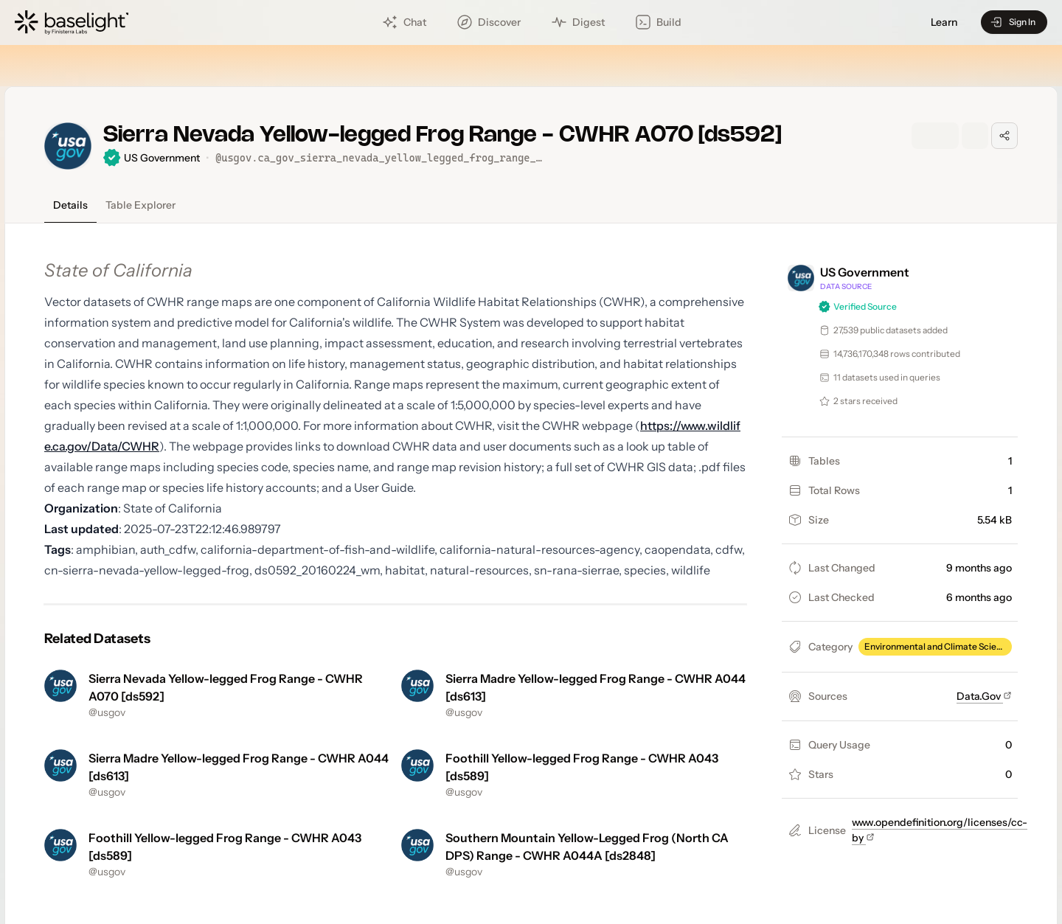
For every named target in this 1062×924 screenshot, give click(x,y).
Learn (944, 22)
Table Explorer (140, 205)
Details (70, 205)
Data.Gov (984, 696)
